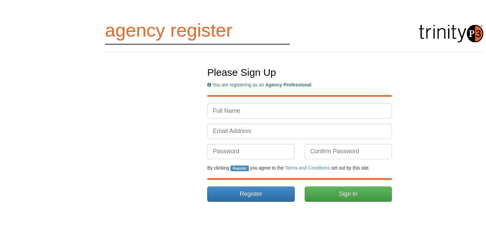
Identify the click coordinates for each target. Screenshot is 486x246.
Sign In (348, 193)
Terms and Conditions (307, 168)
